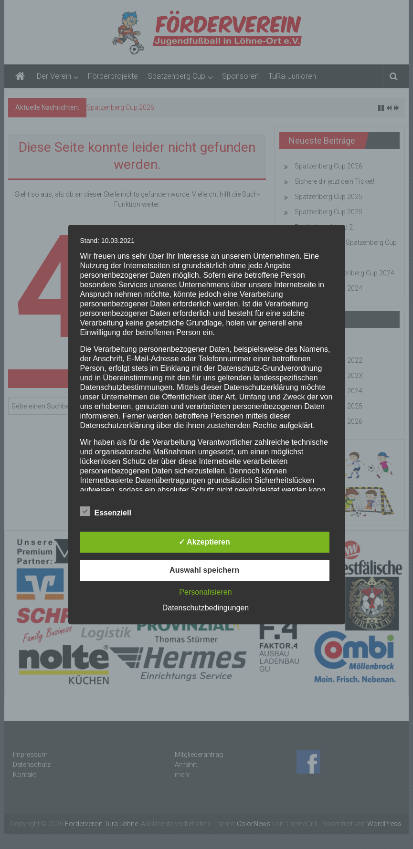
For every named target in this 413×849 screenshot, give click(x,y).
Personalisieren (205, 592)
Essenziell (105, 511)
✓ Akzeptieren (204, 542)
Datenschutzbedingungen (205, 608)
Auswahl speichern (204, 570)
